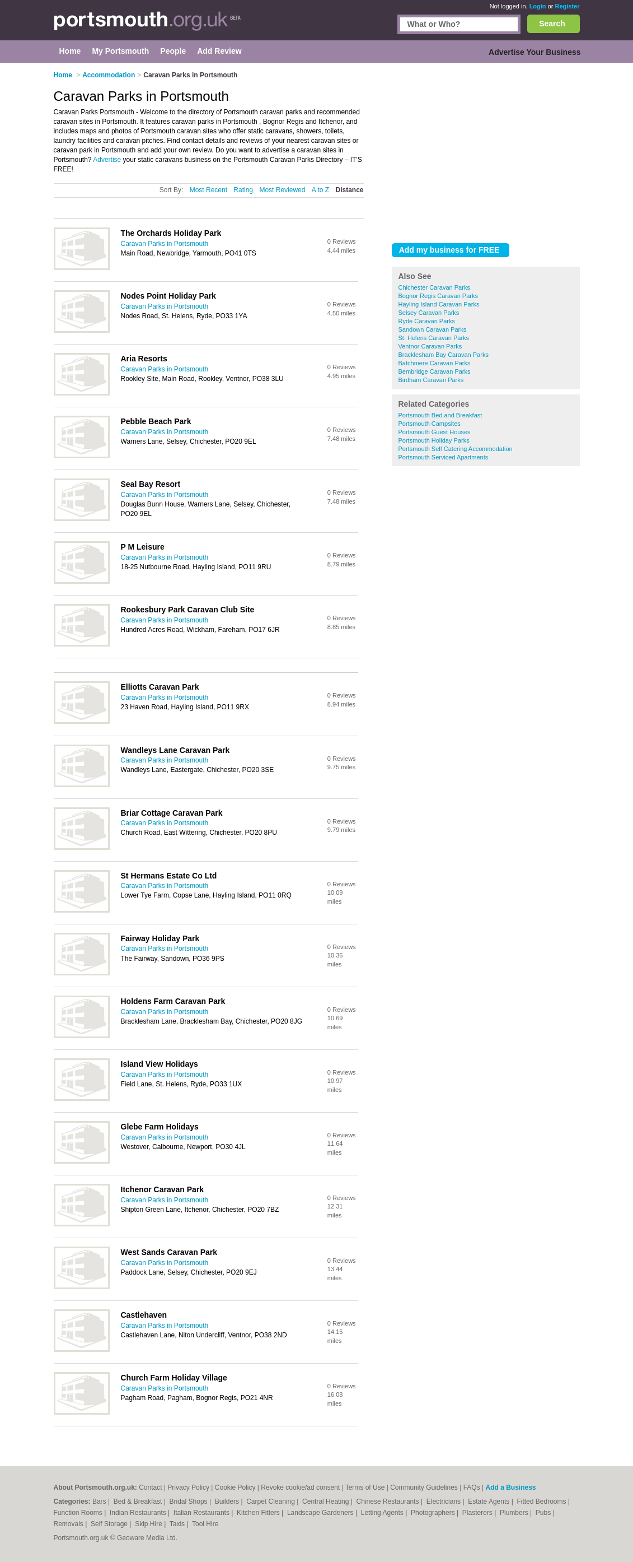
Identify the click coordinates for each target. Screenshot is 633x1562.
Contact (150, 1487)
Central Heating (326, 1501)
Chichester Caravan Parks (434, 287)
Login (537, 6)
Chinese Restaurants (389, 1501)
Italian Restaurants (202, 1513)
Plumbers (515, 1513)
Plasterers (478, 1513)
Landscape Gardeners (321, 1513)
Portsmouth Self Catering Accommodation (455, 448)
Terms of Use (365, 1487)
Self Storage (110, 1524)
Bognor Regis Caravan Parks (438, 295)
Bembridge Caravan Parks (434, 371)
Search (552, 23)
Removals (70, 1524)
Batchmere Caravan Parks (434, 363)
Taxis (178, 1524)
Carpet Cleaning (271, 1501)
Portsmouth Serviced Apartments (443, 457)
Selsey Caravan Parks (428, 312)
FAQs (471, 1487)
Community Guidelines (424, 1487)
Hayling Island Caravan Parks (439, 304)
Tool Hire (205, 1524)
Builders (228, 1501)
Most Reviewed (282, 190)
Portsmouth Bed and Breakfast (440, 415)
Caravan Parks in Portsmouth (165, 244)
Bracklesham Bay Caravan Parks (443, 354)
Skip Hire (149, 1524)
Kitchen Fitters (259, 1513)
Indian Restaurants (139, 1513)
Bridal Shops (189, 1501)
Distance (349, 190)
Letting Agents (383, 1513)
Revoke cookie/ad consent (300, 1487)
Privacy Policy (188, 1487)
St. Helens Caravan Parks (434, 337)
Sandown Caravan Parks (432, 329)
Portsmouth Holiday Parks (434, 440)
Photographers (434, 1513)
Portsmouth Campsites (429, 423)
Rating (243, 190)
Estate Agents (489, 1501)
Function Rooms (79, 1513)
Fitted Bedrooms (542, 1501)
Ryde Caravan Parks (427, 321)
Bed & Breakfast (139, 1501)
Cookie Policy (235, 1487)
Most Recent (208, 190)
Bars (100, 1501)
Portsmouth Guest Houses (434, 432)
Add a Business (510, 1487)
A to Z (320, 190)
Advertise (107, 160)
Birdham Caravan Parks (431, 379)
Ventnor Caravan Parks (430, 346)
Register (567, 6)
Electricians (444, 1501)
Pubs (544, 1513)
